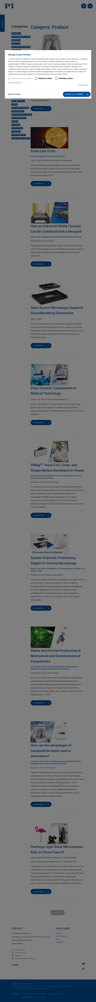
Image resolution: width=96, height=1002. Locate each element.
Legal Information (14, 83)
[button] (77, 94)
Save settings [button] (14, 94)
